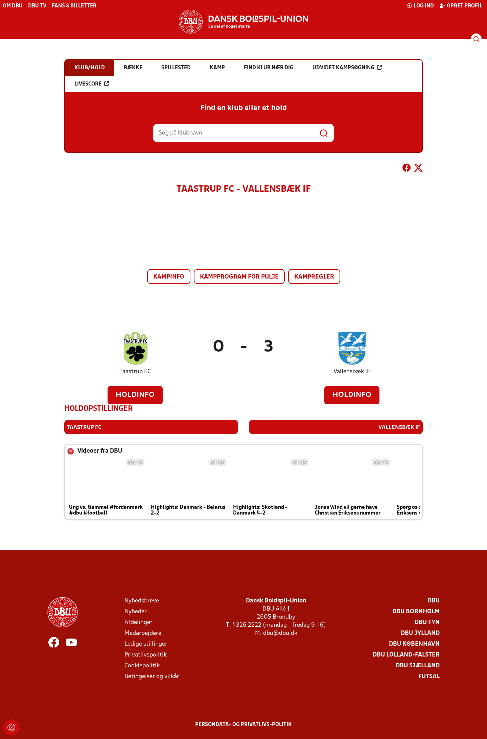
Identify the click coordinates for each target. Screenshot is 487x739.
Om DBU (13, 6)
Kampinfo (168, 277)
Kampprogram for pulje (239, 277)
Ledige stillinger (145, 644)
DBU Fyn (427, 622)
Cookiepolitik (142, 665)
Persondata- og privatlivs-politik (243, 724)
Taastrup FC (135, 372)
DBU (433, 600)
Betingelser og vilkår (151, 676)
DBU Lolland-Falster (406, 655)
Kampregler (314, 277)
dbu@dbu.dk (280, 633)
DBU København (414, 644)
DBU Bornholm (416, 611)
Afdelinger (138, 622)
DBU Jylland (420, 633)
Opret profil (460, 6)
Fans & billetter (74, 6)
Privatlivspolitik (145, 655)
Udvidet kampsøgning (347, 67)
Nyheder (135, 611)
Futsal (429, 676)
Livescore (91, 84)
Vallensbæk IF (351, 372)
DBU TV (37, 6)
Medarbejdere (142, 633)
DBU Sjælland (418, 665)
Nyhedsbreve (141, 600)
